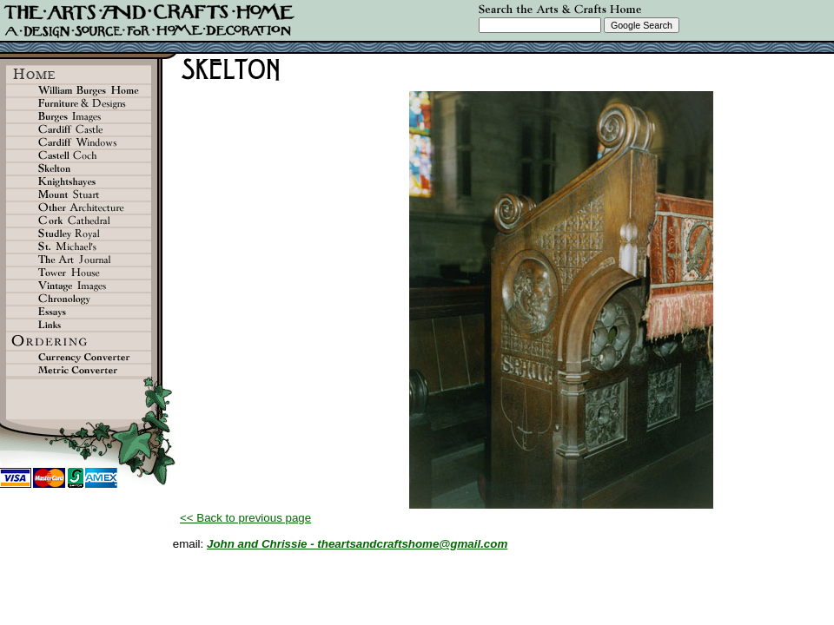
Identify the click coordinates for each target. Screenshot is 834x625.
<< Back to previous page (245, 517)
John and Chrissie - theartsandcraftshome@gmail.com (357, 543)
